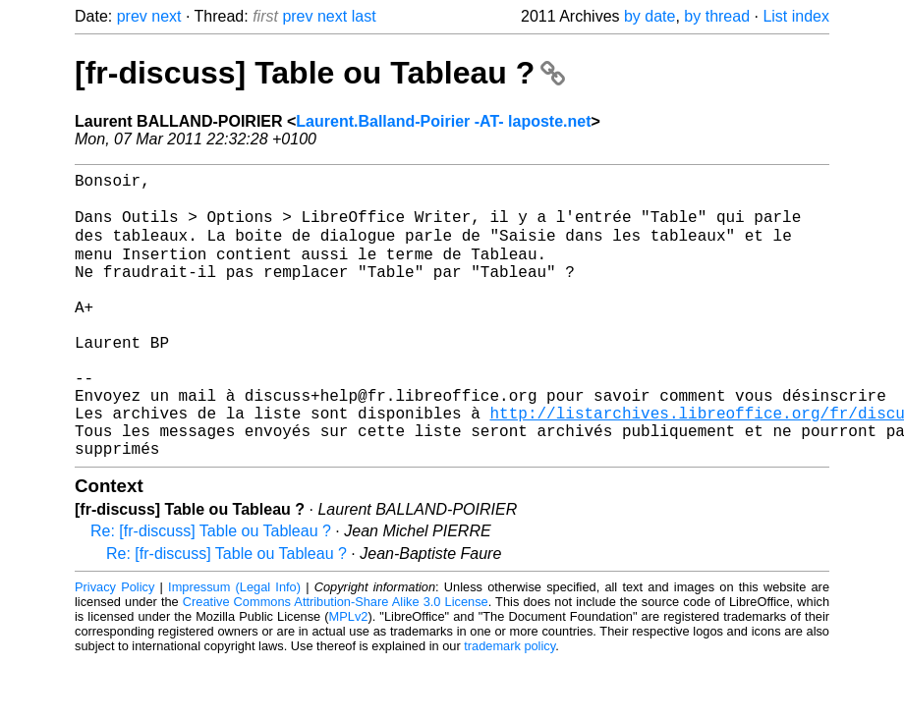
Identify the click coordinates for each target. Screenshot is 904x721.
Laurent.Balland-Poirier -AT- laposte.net (443, 121)
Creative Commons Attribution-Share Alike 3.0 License (335, 661)
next (166, 16)
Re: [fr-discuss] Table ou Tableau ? (210, 590)
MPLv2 (348, 676)
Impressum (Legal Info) (234, 646)
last (364, 16)
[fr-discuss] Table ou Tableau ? (320, 72)
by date (649, 16)
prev (132, 16)
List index (796, 16)
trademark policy (509, 705)
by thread (717, 16)
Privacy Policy (114, 646)
